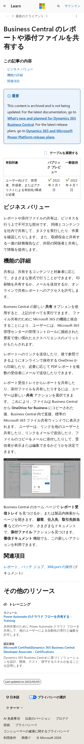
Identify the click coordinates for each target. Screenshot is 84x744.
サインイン (72, 6)
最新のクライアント (30, 16)
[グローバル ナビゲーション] (4, 6)
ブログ (60, 718)
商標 (25, 737)
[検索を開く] (58, 6)
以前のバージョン (37, 718)
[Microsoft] (42, 6)
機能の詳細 (15, 75)
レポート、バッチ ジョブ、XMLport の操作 (38, 566)
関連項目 (13, 81)
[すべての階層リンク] (7, 16)
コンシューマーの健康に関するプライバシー (35, 731)
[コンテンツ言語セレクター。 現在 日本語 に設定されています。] (13, 697)
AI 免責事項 (12, 718)
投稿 (7, 725)
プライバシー (24, 725)
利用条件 (10, 737)
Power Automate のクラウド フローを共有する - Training (38, 619)
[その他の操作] (76, 16)
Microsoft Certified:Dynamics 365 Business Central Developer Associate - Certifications (39, 649)
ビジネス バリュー (20, 69)
